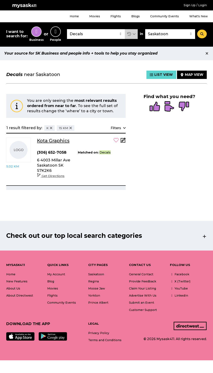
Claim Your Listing (142, 288)
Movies (94, 16)
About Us (13, 288)
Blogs (135, 16)
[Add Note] (123, 141)
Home (74, 16)
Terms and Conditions (104, 340)
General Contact (141, 274)
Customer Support (143, 310)
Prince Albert (98, 302)
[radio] (154, 107)
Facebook (179, 274)
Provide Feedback (142, 281)
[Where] (170, 34)
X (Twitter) (180, 281)
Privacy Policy (98, 333)
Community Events (164, 16)
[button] (131, 34)
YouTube (179, 288)
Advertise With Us (142, 295)
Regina (93, 281)
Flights (115, 16)
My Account (56, 274)
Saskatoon (96, 274)
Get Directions (50, 176)
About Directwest (19, 295)
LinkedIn (179, 295)
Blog (50, 281)
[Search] (202, 34)
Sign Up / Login (195, 5)
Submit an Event (141, 302)
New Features (16, 281)
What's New (198, 16)
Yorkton (94, 295)
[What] (96, 34)
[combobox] (96, 34)
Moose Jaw (96, 288)
